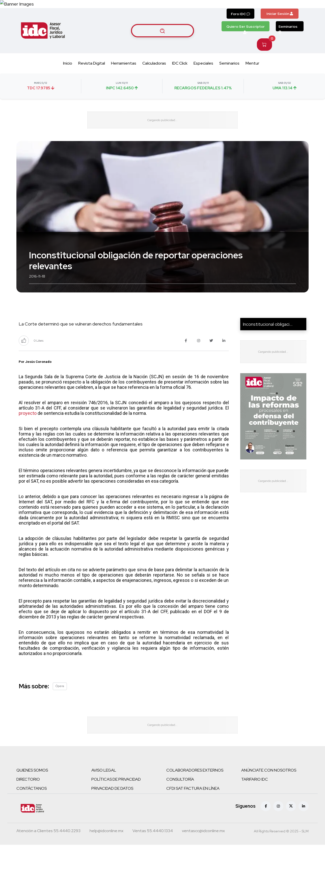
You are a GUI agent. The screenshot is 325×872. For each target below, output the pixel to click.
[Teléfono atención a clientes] (48, 858)
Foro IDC (240, 29)
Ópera (60, 707)
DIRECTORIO (28, 806)
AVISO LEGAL (103, 797)
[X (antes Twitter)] (291, 833)
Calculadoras (154, 78)
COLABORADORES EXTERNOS (194, 797)
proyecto (28, 434)
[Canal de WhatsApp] (294, 12)
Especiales (203, 78)
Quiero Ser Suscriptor (245, 43)
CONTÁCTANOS (31, 815)
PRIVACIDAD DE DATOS (112, 815)
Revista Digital (91, 78)
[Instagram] (278, 833)
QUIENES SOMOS (32, 797)
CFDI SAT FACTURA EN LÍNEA (193, 815)
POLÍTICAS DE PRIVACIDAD (116, 806)
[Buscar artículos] (162, 46)
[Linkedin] (304, 833)
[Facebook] (266, 833)
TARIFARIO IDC (254, 806)
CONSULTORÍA (180, 806)
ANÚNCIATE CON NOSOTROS (268, 797)
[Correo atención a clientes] (106, 858)
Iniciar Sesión (279, 29)
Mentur (252, 78)
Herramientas (123, 78)
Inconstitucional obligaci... (267, 345)
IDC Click (179, 78)
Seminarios (287, 43)
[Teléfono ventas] (152, 858)
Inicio (67, 78)
